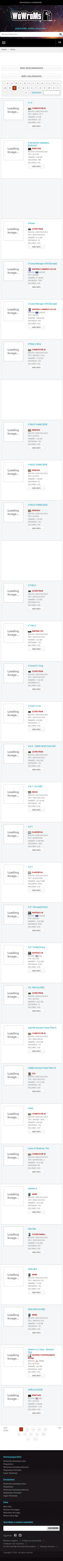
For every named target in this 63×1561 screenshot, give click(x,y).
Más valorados (31, 76)
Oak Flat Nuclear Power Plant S (42, 1028)
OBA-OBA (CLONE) (36, 1309)
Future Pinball (37, 1234)
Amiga (33, 792)
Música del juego (10, 1515)
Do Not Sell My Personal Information (19, 1546)
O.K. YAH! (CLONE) (36, 987)
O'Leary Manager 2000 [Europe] (42, 264)
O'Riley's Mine (34, 344)
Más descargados (31, 68)
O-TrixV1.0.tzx (34, 706)
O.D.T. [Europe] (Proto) (38, 907)
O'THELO (32, 585)
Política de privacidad (31, 1541)
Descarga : (34, 120)
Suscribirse (53, 1528)
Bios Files (7, 1506)
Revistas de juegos (11, 1509)
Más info (36, 126)
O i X (30, 103)
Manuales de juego (11, 1512)
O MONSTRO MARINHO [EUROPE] (38, 144)
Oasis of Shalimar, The (38, 1148)
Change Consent (47, 1546)
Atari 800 (34, 430)
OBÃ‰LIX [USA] (35, 1390)
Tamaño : (34, 117)
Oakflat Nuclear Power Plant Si (42, 1068)
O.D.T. (30, 827)
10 (43, 1434)
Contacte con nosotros (13, 1544)
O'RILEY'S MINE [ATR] (37, 424)
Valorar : (34, 122)
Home (4, 49)
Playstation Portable (12, 1470)
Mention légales (10, 1541)
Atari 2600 (34, 149)
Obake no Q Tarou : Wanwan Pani (41, 1351)
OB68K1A (32, 1189)
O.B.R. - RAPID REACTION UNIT (42, 746)
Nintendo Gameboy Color (42, 269)
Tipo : (35, 114)
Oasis (30, 1108)
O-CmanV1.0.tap (35, 666)
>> (35, 1439)
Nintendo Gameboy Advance (16, 1467)
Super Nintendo (10, 1473)
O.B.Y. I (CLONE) (35, 786)
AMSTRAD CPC (35, 631)
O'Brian (31, 223)
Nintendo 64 (35, 913)
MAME (32, 1194)
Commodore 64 (37, 108)
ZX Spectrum (35, 229)
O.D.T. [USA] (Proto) (36, 947)
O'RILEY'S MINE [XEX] (37, 505)
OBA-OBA (32, 1269)
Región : (38, 111)
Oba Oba (32, 1229)
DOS (31, 1074)
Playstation (35, 832)
